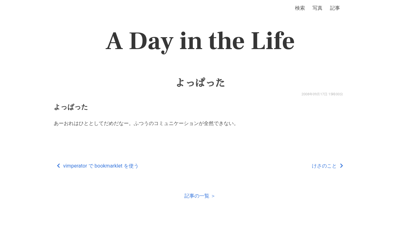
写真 (317, 8)
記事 (335, 8)
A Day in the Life (200, 41)
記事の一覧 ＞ (200, 196)
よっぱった (200, 83)
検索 (300, 8)
